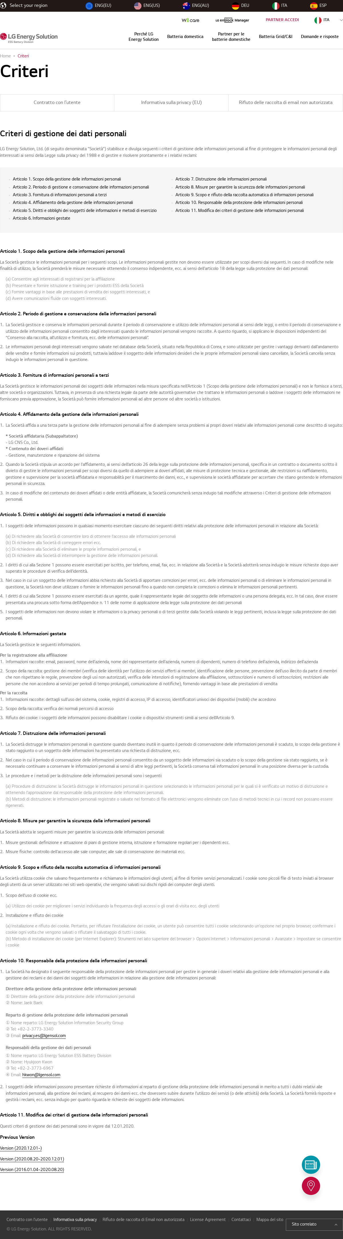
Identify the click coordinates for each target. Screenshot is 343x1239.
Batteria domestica (185, 37)
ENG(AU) (196, 6)
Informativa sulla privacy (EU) (171, 102)
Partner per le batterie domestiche (231, 37)
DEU (240, 6)
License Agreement (208, 1220)
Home (5, 56)
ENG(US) (147, 6)
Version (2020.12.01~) (21, 1148)
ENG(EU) (98, 6)
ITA (279, 6)
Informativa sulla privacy (75, 1220)
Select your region (28, 5)
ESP (318, 6)
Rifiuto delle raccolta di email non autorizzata (285, 102)
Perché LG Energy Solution (144, 37)
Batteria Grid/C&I (275, 37)
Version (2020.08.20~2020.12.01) (32, 1159)
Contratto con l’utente (57, 102)
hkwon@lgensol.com (41, 1075)
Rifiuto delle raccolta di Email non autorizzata (143, 1220)
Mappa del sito (269, 1220)
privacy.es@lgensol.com (44, 1036)
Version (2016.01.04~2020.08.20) (32, 1170)
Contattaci (241, 1220)
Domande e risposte (320, 37)
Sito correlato (314, 1224)
